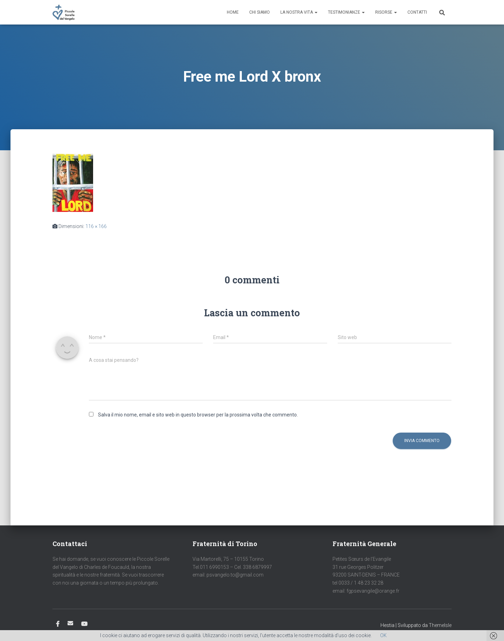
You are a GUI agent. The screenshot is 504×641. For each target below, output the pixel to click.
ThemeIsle (440, 625)
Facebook (57, 624)
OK (383, 635)
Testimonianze (346, 12)
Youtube (84, 624)
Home (233, 12)
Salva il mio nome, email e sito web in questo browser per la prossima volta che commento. (198, 415)
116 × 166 (96, 226)
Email (70, 623)
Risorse (386, 12)
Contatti (417, 12)
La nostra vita (298, 12)
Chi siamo (259, 12)
